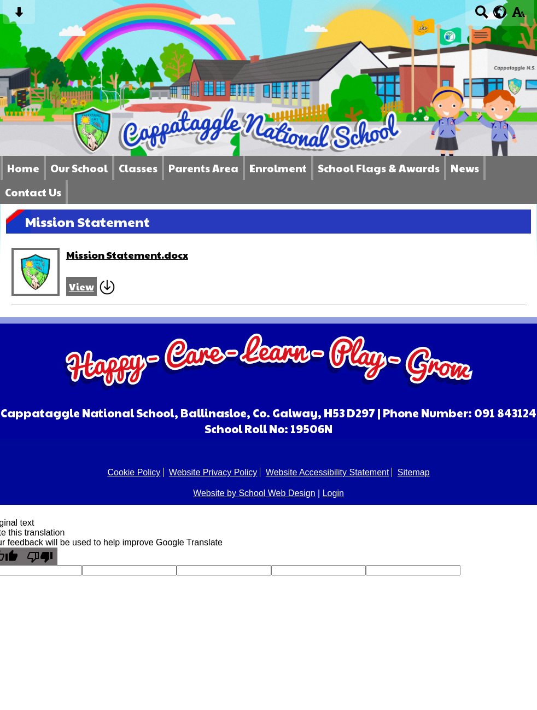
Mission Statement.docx (127, 254)
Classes (138, 168)
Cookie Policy (133, 472)
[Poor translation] (39, 556)
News (465, 168)
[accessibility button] (518, 15)
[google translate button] (500, 12)
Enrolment (278, 168)
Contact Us (33, 192)
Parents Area (203, 168)
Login (333, 493)
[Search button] (481, 15)
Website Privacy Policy (213, 472)
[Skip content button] (19, 15)
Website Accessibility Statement (327, 472)
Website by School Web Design (254, 493)
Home (23, 168)
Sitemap (414, 472)
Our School (79, 168)
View (81, 286)
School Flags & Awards (379, 168)
